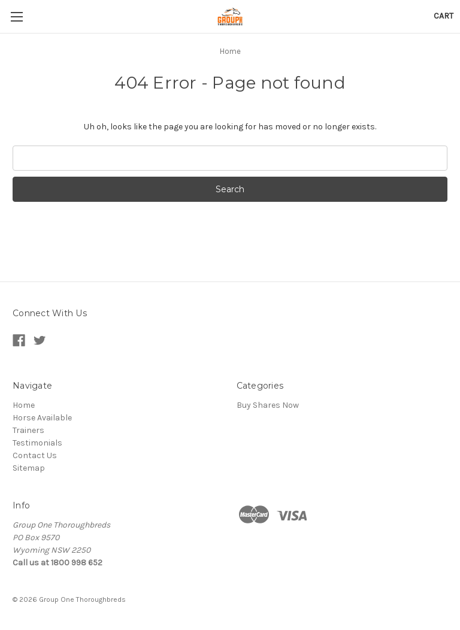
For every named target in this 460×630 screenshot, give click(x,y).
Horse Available (42, 418)
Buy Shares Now (268, 405)
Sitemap (29, 468)
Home (24, 405)
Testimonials (37, 443)
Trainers (28, 430)
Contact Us (35, 455)
